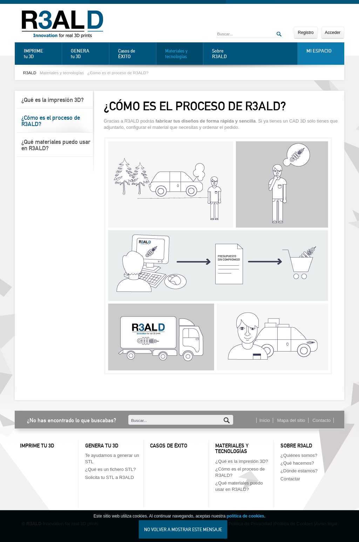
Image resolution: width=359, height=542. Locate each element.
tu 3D (41, 53)
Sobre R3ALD (296, 446)
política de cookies (245, 517)
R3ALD (29, 72)
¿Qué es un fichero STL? (110, 469)
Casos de (135, 53)
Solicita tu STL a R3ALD (109, 477)
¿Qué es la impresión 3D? (52, 99)
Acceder (332, 32)
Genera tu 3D (101, 446)
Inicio (264, 420)
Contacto (321, 420)
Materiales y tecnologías (176, 53)
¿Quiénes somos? (298, 455)
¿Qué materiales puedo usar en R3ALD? (55, 145)
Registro (305, 32)
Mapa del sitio (291, 420)
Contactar (290, 478)
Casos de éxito (168, 446)
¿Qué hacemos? (297, 463)
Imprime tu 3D (37, 446)
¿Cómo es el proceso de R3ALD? (117, 72)
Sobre (229, 53)
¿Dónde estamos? (299, 470)
